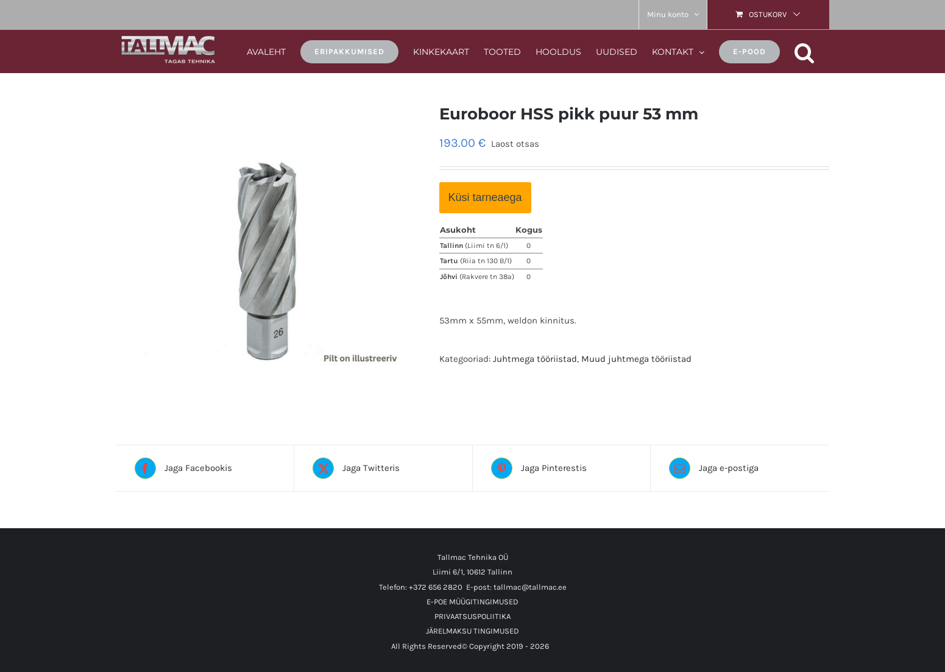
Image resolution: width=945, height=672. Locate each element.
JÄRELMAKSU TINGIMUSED (472, 630)
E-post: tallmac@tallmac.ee (516, 587)
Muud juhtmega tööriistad (636, 358)
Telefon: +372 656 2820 (420, 587)
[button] (805, 50)
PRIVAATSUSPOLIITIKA (472, 616)
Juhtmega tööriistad (535, 358)
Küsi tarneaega (485, 197)
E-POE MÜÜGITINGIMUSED (472, 601)
